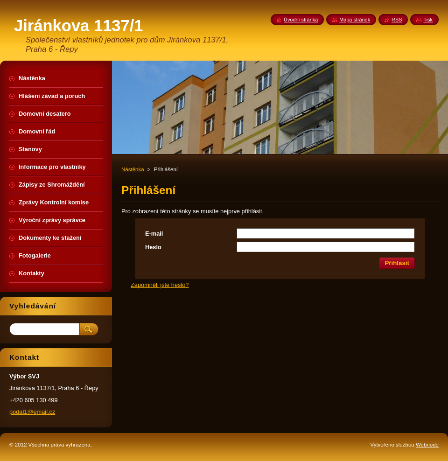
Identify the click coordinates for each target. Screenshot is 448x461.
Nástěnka (132, 169)
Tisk (428, 19)
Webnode (427, 444)
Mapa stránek (354, 19)
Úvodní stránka (301, 19)
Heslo (153, 247)
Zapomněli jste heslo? (160, 284)
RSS (397, 19)
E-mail (154, 233)
